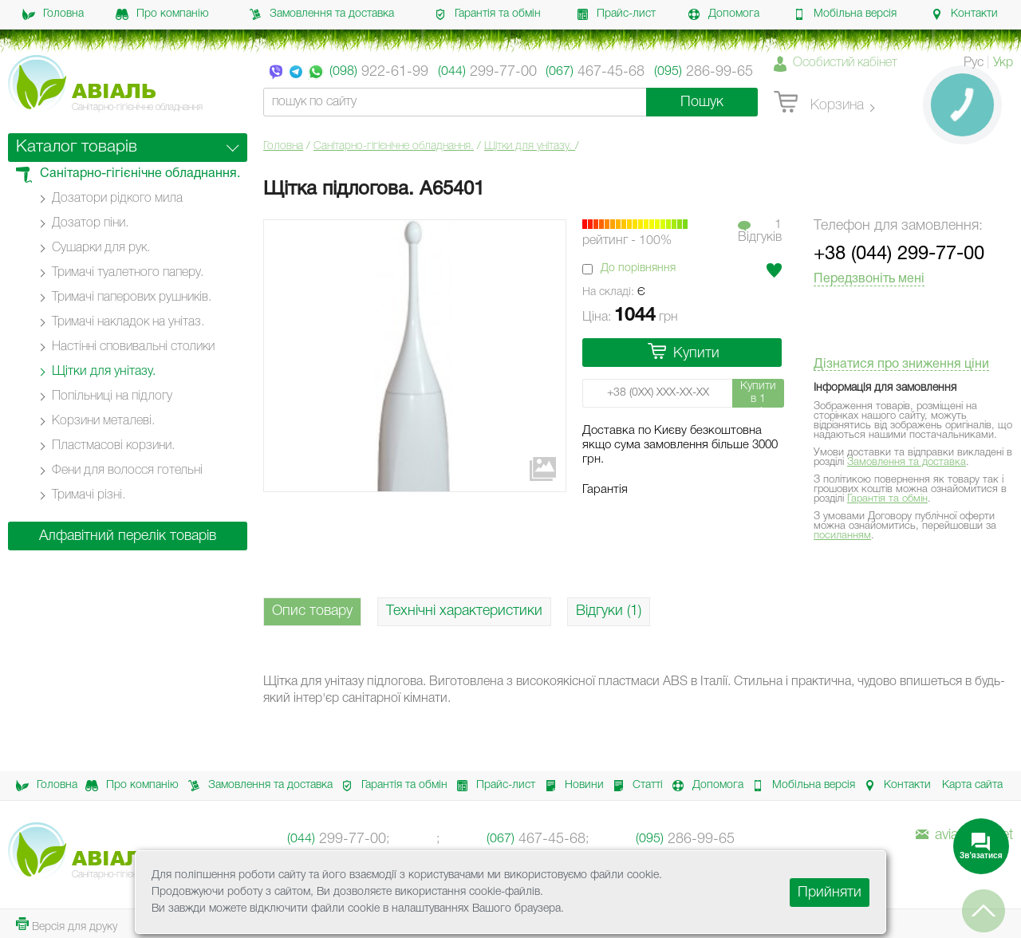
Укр (1003, 63)
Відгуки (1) (608, 611)
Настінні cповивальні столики (133, 347)
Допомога (723, 14)
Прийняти (829, 892)
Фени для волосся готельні (127, 470)
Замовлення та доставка (321, 14)
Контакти (964, 14)
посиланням (842, 535)
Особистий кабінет (845, 63)
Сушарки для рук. (101, 248)
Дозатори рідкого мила (117, 198)
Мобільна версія (845, 14)
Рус (974, 63)
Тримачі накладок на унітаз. (128, 322)
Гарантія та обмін (487, 14)
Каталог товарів (76, 147)
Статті (633, 785)
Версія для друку (66, 924)
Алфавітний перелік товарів (127, 536)
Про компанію (162, 14)
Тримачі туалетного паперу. (127, 272)
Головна (53, 14)
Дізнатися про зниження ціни (901, 364)
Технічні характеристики (464, 611)
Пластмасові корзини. (113, 445)
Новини (570, 785)
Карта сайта (972, 785)
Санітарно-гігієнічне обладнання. (393, 146)
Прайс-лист (616, 14)
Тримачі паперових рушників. (131, 297)
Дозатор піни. (90, 223)
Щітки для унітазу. (529, 146)
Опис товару (312, 611)
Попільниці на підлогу (112, 396)
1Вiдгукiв (760, 231)
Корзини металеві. (103, 421)
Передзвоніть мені (869, 279)
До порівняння (638, 268)
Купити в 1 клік (758, 394)
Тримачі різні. (88, 495)
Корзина (819, 103)
